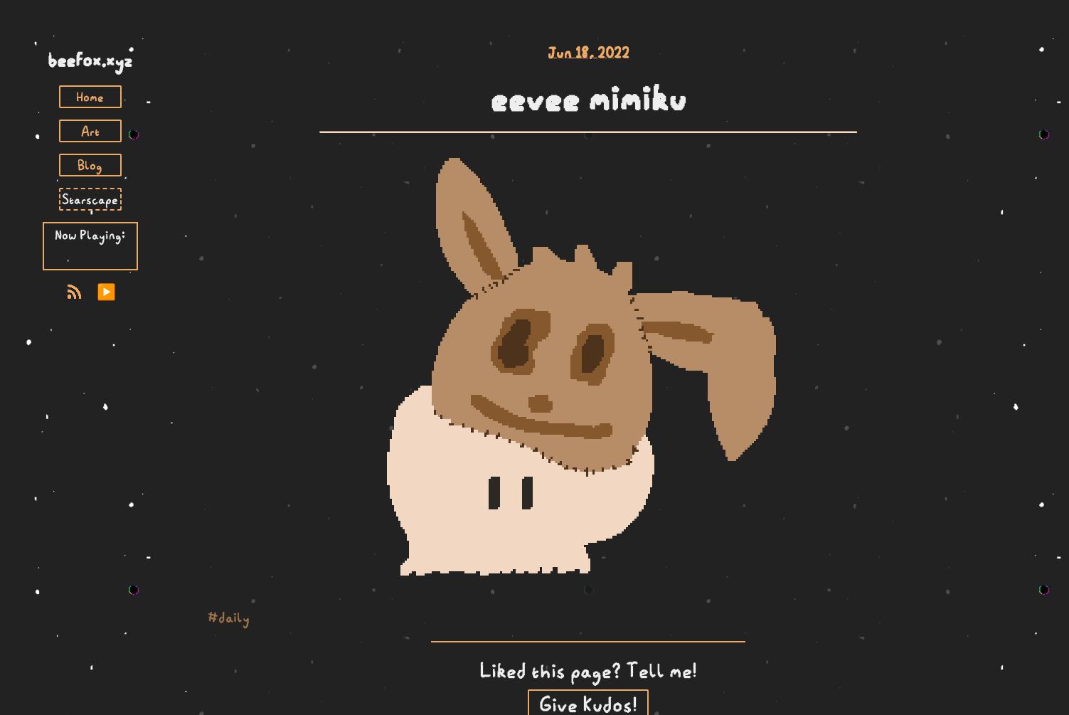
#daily (228, 617)
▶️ (106, 292)
